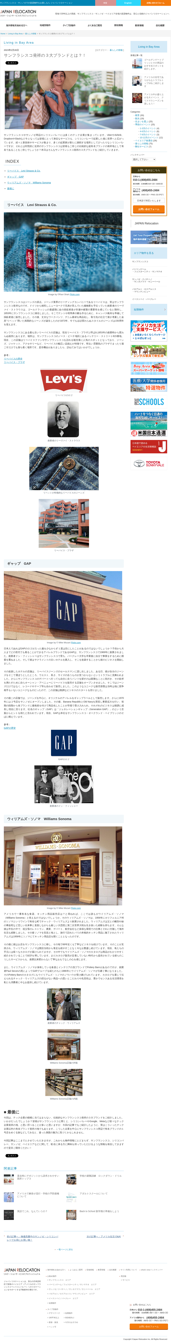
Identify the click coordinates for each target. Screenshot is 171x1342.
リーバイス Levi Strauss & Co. (23, 170)
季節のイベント (142, 124)
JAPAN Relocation (146, 223)
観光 (137, 118)
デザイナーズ (54, 1313)
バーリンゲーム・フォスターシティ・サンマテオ (147, 270)
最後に (10, 188)
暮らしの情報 (30, 34)
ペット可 (52, 1327)
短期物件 (139, 309)
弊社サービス (141, 146)
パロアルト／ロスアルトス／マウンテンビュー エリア (72, 1294)
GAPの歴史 (10, 728)
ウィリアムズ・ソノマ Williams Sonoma (29, 182)
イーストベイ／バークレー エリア (63, 1298)
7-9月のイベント (148, 134)
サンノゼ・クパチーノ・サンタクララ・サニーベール (146, 280)
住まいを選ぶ (141, 121)
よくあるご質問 (76, 1270)
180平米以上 (54, 1318)
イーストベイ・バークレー (144, 299)
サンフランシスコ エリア (60, 1280)
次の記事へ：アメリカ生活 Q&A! (104, 1236)
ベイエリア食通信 (143, 140)
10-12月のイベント (149, 137)
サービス (126, 1280)
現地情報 (90, 1270)
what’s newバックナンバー (152, 1270)
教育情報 (101, 1270)
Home (2, 34)
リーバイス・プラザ (14, 362)
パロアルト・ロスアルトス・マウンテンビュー (144, 290)
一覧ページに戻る (65, 1249)
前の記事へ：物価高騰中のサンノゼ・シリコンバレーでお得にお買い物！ (32, 1238)
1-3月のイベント (148, 128)
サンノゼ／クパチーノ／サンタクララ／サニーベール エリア (74, 1289)
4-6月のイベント (148, 131)
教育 (137, 115)
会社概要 (112, 1270)
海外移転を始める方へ (56, 1270)
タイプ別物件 (52, 1309)
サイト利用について (128, 1270)
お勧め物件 (51, 1276)
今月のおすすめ (71, 1322)
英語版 (123, 1276)
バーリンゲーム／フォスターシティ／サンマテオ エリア (72, 1284)
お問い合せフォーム (148, 209)
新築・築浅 (53, 1322)
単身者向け (69, 1318)
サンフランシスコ (140, 261)
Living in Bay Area (15, 34)
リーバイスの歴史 (13, 358)
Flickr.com (76, 908)
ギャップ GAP (15, 176)
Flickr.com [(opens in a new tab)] (75, 294)
